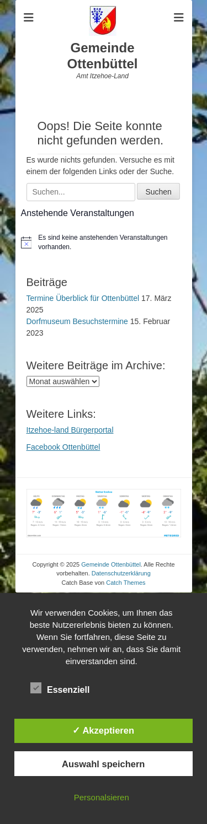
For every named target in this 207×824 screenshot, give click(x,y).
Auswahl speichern (103, 764)
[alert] (104, 242)
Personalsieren (101, 797)
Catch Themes (125, 582)
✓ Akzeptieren (103, 730)
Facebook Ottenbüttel (63, 447)
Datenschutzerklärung (121, 573)
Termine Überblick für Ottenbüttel (83, 298)
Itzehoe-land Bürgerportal (70, 430)
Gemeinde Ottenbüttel (102, 55)
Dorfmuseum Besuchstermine (77, 321)
